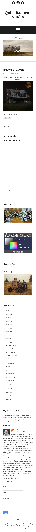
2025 (8, 314)
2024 (8, 318)
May (9, 367)
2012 (8, 399)
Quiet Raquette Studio (18, 14)
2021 (8, 328)
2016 (8, 385)
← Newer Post (6, 127)
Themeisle (15, 526)
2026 (8, 311)
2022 (8, 325)
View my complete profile (10, 478)
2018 (8, 339)
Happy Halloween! (14, 69)
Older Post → (30, 127)
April (9, 370)
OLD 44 (8, 271)
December (11, 345)
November (11, 349)
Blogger (32, 524)
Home (18, 127)
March (10, 374)
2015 (8, 388)
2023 (8, 321)
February (11, 377)
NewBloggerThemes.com (8, 528)
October (10, 352)
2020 (8, 332)
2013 (7, 396)
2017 (7, 342)
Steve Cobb (17, 430)
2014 (8, 392)
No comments (22, 74)
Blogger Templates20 (29, 528)
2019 (8, 335)
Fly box (10, 359)
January (10, 381)
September (11, 363)
